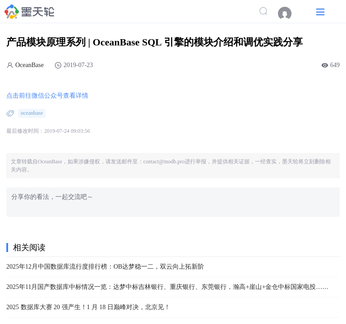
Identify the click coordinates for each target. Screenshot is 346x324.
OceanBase (29, 65)
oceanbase (32, 113)
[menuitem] (289, 13)
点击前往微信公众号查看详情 (47, 95)
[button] (320, 11)
